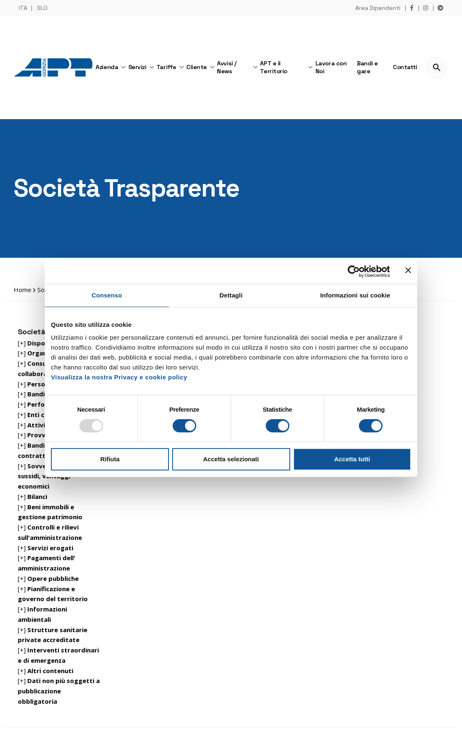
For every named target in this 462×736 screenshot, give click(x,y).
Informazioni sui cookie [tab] (355, 295)
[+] (38, 384)
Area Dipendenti (377, 8)
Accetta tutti (352, 459)
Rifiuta (110, 459)
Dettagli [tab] (231, 295)
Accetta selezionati (231, 459)
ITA (23, 8)
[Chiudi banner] (408, 271)
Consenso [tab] (106, 295)
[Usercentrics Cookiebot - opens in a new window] (354, 271)
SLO (42, 8)
